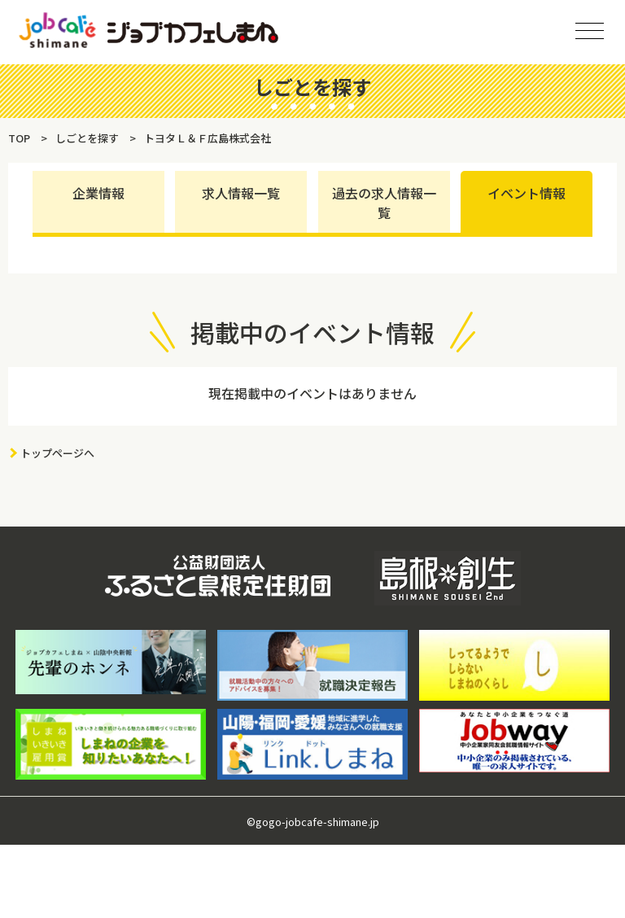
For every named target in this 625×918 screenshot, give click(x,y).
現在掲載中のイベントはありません (312, 393)
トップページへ (57, 453)
